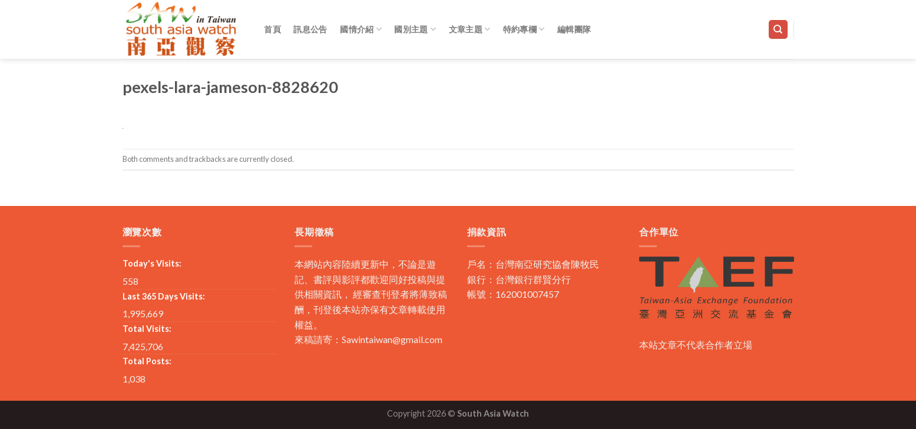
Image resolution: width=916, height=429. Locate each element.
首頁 (272, 29)
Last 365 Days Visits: (164, 296)
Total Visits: (147, 329)
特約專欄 (524, 29)
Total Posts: (147, 361)
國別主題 (415, 29)
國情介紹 (361, 29)
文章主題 (470, 29)
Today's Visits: (152, 263)
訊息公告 (310, 29)
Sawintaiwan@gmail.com (392, 339)
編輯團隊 (574, 29)
